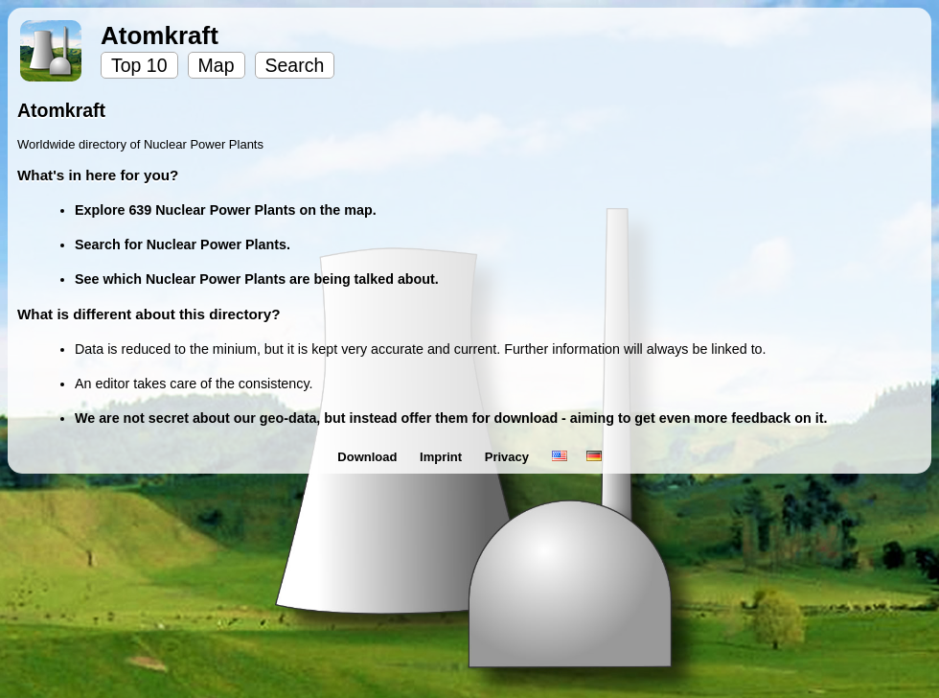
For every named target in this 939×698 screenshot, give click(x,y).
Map (216, 65)
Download (369, 457)
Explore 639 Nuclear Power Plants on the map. (226, 210)
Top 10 (139, 65)
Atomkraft (159, 35)
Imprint (443, 457)
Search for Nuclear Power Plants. (182, 244)
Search (295, 65)
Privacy (509, 457)
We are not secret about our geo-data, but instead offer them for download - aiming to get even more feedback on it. (451, 418)
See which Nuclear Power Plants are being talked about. (257, 279)
